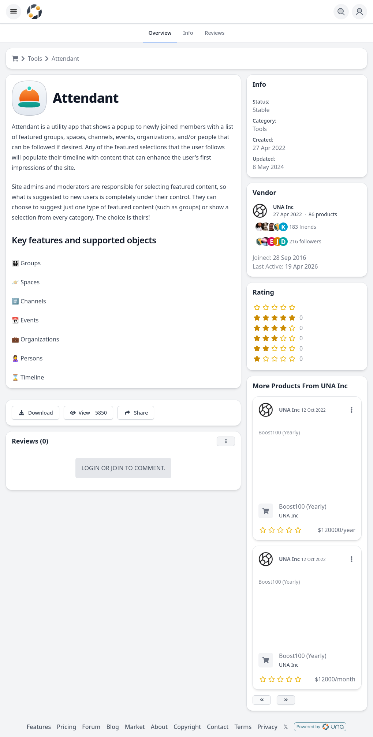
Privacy (267, 727)
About (159, 727)
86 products (323, 214)
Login (90, 468)
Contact (217, 727)
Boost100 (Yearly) (303, 506)
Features (39, 727)
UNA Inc (283, 206)
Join (117, 468)
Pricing (66, 727)
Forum (91, 727)
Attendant (65, 59)
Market (135, 727)
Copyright (187, 727)
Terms (242, 727)
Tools (35, 59)
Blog (112, 727)
